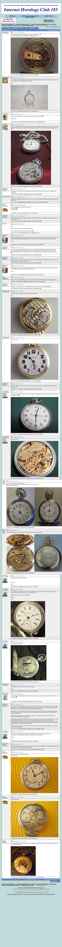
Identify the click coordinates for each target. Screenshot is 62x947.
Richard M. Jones (5, 236)
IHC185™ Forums (49, 15)
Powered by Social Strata (31, 879)
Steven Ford (5, 32)
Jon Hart (4, 223)
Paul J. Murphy (5, 196)
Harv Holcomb (5, 291)
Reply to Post (54, 881)
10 (54, 26)
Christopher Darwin (5, 705)
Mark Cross (5, 113)
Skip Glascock (5, 77)
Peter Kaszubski (4, 205)
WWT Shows (12, 15)
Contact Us (20, 887)
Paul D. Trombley (4, 841)
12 (57, 26)
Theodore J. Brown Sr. (5, 189)
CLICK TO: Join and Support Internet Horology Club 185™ (29, 16)
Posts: (13, 74)
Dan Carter (5, 124)
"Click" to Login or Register (53, 30)
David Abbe (5, 693)
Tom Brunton (5, 391)
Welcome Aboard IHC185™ (8, 24)
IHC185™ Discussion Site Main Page (40, 24)
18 (59, 26)
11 (55, 26)
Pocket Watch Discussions (27, 25)
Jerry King (4, 575)
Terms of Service (40, 887)
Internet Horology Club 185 (23, 24)
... (49, 26)
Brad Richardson (5, 278)
